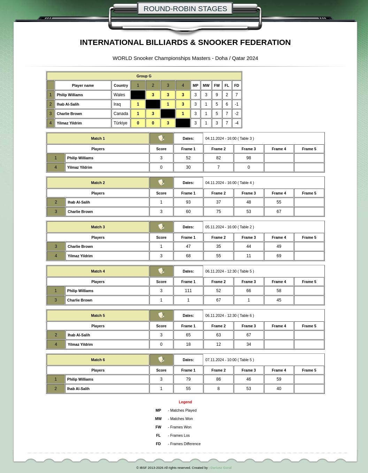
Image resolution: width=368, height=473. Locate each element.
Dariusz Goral (221, 468)
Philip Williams (70, 95)
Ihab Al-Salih (68, 104)
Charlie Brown (69, 114)
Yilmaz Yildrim (69, 123)
